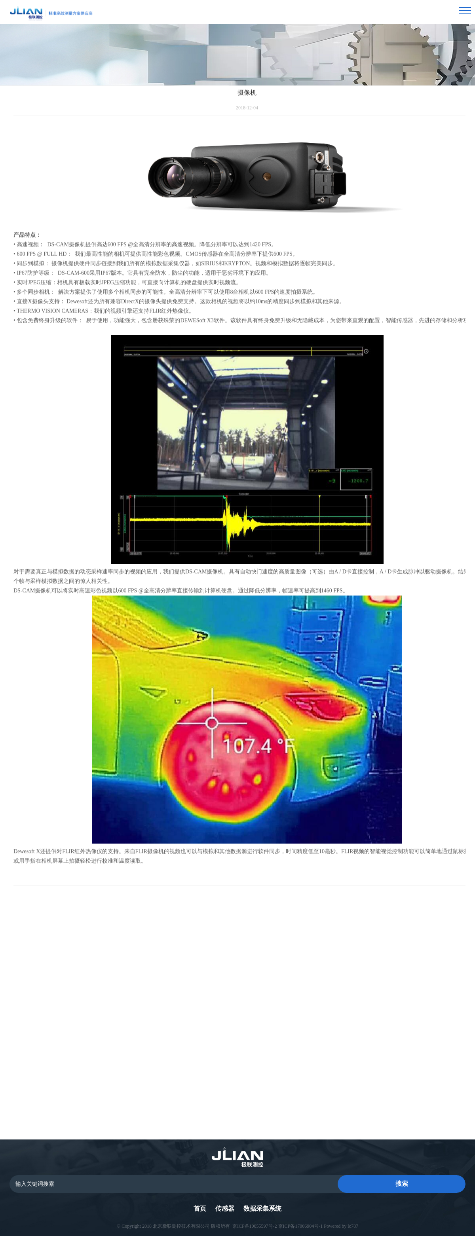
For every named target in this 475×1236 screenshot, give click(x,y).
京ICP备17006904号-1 (300, 1226)
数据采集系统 (262, 1208)
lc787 (353, 1226)
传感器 (224, 1208)
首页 (200, 1208)
